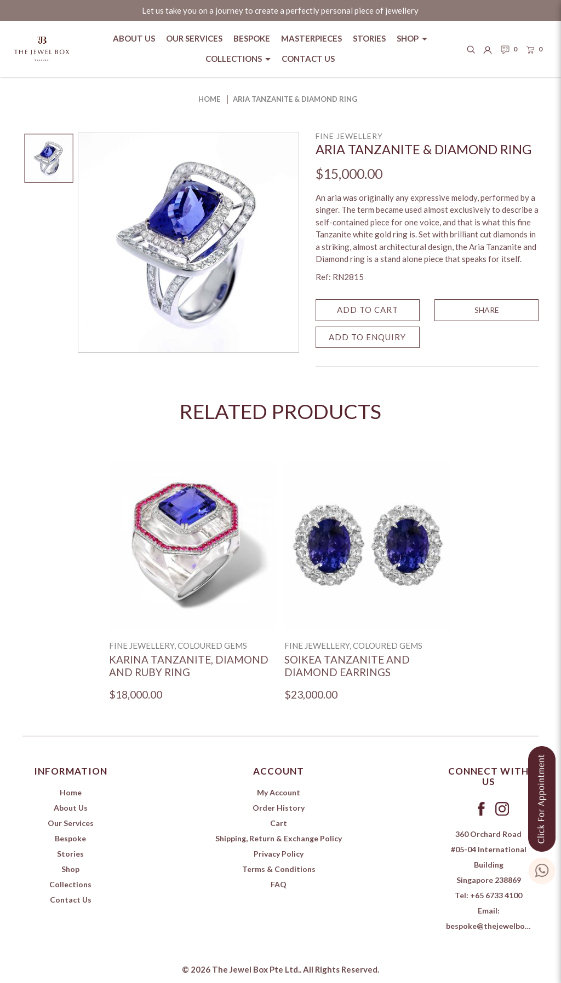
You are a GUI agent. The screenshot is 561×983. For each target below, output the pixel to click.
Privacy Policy (279, 853)
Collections (70, 884)
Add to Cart (367, 310)
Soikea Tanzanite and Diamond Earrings (347, 666)
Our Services (71, 823)
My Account (278, 792)
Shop (70, 869)
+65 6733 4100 (496, 895)
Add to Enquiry (367, 337)
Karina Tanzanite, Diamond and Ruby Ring (188, 666)
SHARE (486, 310)
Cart (278, 823)
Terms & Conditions (279, 869)
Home (209, 99)
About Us (71, 807)
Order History (279, 807)
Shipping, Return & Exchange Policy (278, 838)
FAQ (279, 884)
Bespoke (70, 838)
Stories (70, 853)
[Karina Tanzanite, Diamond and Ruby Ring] (192, 545)
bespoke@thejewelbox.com (496, 925)
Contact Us (70, 899)
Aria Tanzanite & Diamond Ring (295, 99)
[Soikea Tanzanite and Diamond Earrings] (367, 545)
